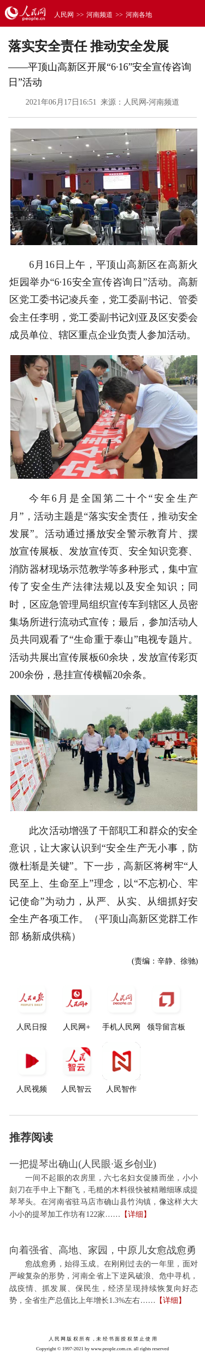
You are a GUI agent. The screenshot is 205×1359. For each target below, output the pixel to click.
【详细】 (135, 1214)
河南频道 (99, 15)
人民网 (64, 15)
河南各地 (139, 15)
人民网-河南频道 (152, 102)
